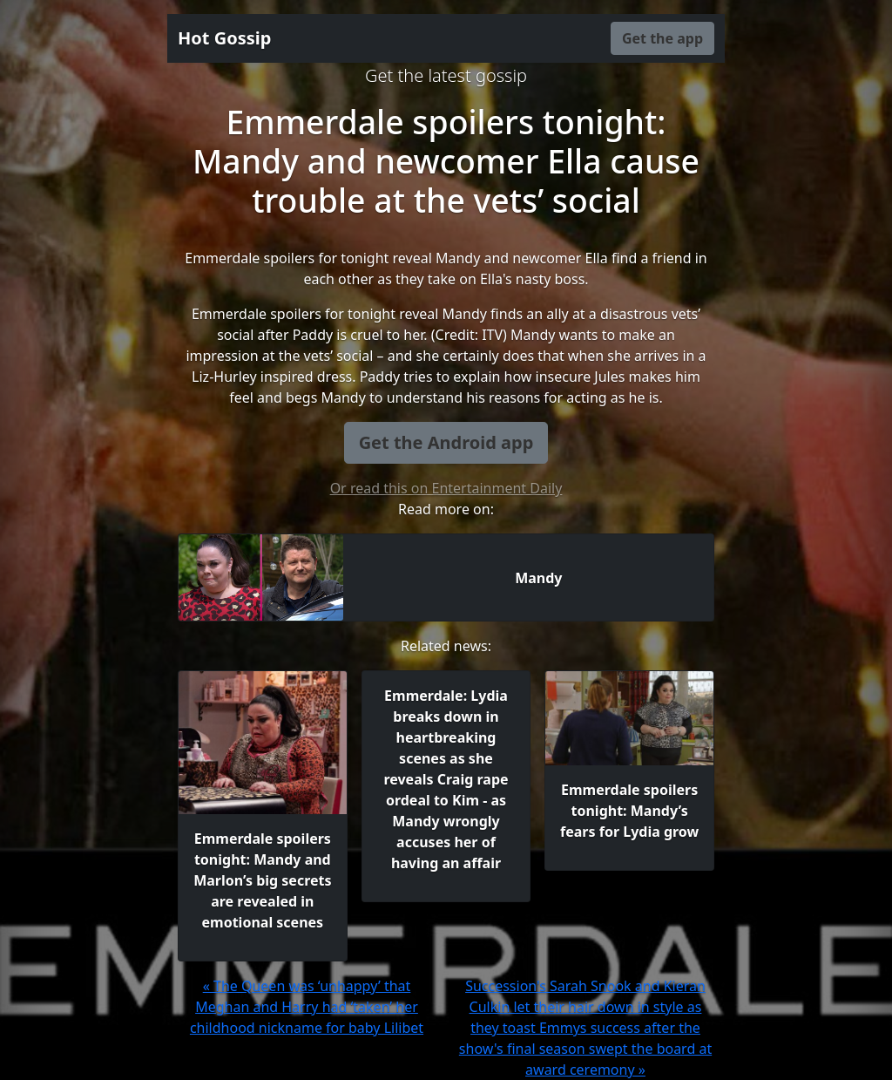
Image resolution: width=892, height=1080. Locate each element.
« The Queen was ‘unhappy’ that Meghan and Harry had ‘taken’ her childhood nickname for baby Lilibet (306, 1006)
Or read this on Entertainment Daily (446, 488)
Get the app (662, 38)
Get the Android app (446, 442)
